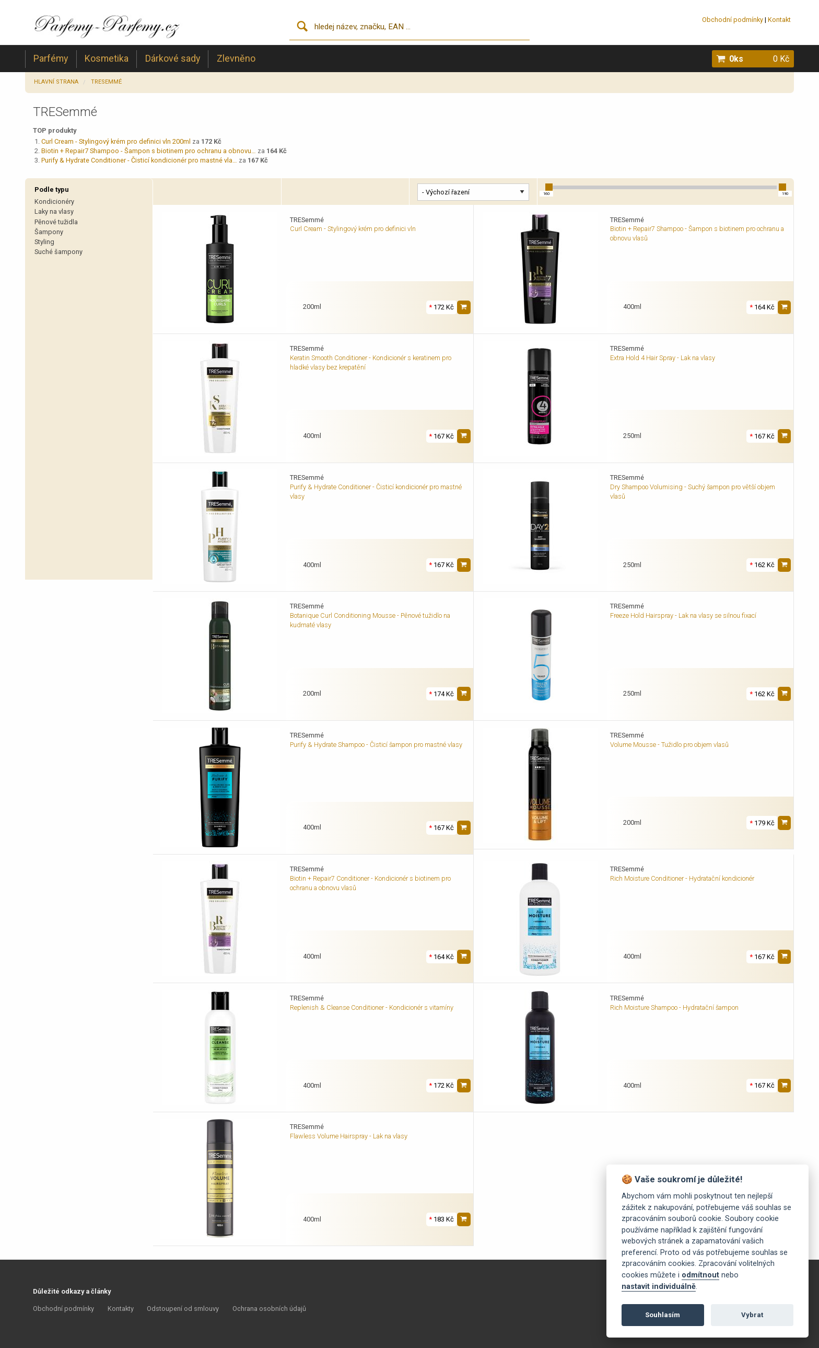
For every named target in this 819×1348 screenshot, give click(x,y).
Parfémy (50, 58)
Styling (44, 242)
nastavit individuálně (659, 1286)
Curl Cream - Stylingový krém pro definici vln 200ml (116, 141)
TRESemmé (106, 81)
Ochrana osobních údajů (269, 1308)
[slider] (549, 187)
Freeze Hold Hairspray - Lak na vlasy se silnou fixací (683, 615)
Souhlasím (662, 1315)
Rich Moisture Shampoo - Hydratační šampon (674, 1007)
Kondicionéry (54, 201)
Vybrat (752, 1315)
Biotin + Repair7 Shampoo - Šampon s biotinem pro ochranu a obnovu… (148, 151)
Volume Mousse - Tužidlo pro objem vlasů (669, 744)
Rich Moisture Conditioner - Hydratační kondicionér (682, 878)
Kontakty (121, 1308)
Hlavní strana (56, 81)
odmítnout (700, 1275)
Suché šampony (58, 252)
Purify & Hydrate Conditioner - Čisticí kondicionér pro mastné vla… (139, 160)
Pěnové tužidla (56, 222)
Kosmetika (106, 58)
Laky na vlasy (54, 211)
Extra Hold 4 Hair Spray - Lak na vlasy (662, 358)
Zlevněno (236, 58)
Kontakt (779, 20)
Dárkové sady (172, 58)
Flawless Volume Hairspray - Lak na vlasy (348, 1136)
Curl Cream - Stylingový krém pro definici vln (353, 229)
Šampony (48, 232)
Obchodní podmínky (732, 20)
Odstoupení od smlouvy (183, 1308)
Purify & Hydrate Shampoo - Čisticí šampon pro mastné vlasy (376, 744)
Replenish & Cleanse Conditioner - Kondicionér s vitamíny (371, 1007)
